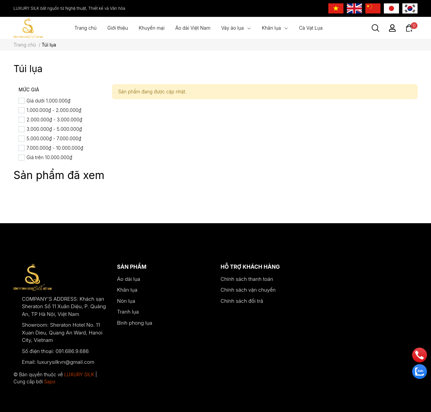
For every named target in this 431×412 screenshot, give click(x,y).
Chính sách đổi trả (242, 301)
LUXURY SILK (79, 374)
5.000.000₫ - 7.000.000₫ (54, 138)
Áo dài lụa (128, 279)
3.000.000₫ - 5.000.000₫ (54, 129)
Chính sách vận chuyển (248, 290)
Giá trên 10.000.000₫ (49, 157)
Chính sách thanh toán (247, 279)
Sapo (49, 381)
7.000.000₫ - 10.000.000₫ (55, 148)
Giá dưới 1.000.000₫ (48, 101)
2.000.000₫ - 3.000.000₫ (54, 119)
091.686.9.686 (72, 351)
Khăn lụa (127, 290)
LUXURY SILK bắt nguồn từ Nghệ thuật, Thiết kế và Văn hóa (69, 8)
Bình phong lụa (135, 323)
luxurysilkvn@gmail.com (65, 362)
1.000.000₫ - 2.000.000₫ (54, 110)
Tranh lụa (128, 311)
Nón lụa (126, 301)
